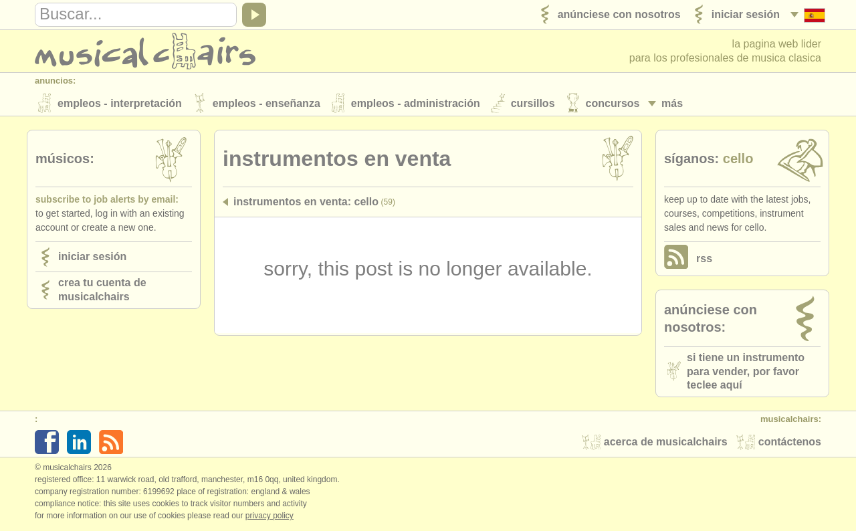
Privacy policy (269, 517)
